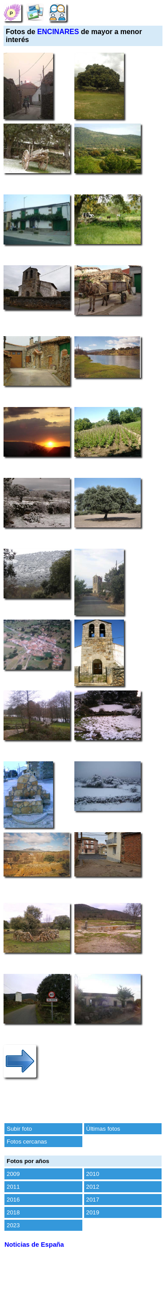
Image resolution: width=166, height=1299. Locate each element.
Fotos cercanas (27, 1141)
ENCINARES (58, 31)
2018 (13, 1212)
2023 (13, 1225)
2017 (93, 1199)
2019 (93, 1212)
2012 (93, 1186)
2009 (13, 1174)
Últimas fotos (103, 1128)
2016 (13, 1199)
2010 (93, 1174)
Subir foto (19, 1128)
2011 (13, 1186)
